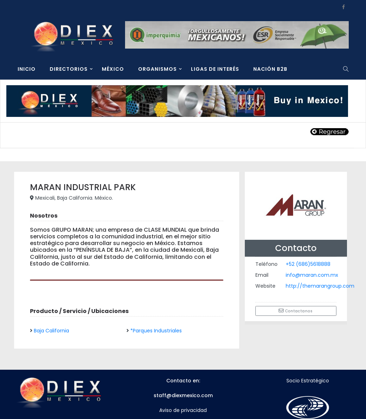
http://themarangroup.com (320, 285)
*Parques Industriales (156, 330)
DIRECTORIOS (69, 69)
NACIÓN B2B (270, 69)
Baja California (51, 330)
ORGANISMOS (157, 69)
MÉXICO (113, 69)
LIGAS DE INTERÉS (215, 69)
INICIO (27, 69)
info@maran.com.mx (312, 275)
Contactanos (296, 311)
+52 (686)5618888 (308, 264)
